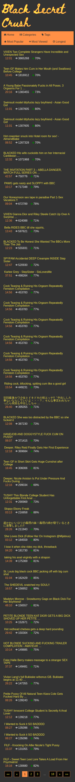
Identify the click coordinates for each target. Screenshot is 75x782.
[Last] (66, 774)
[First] (8, 774)
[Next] (59, 774)
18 (52, 774)
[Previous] (17, 774)
